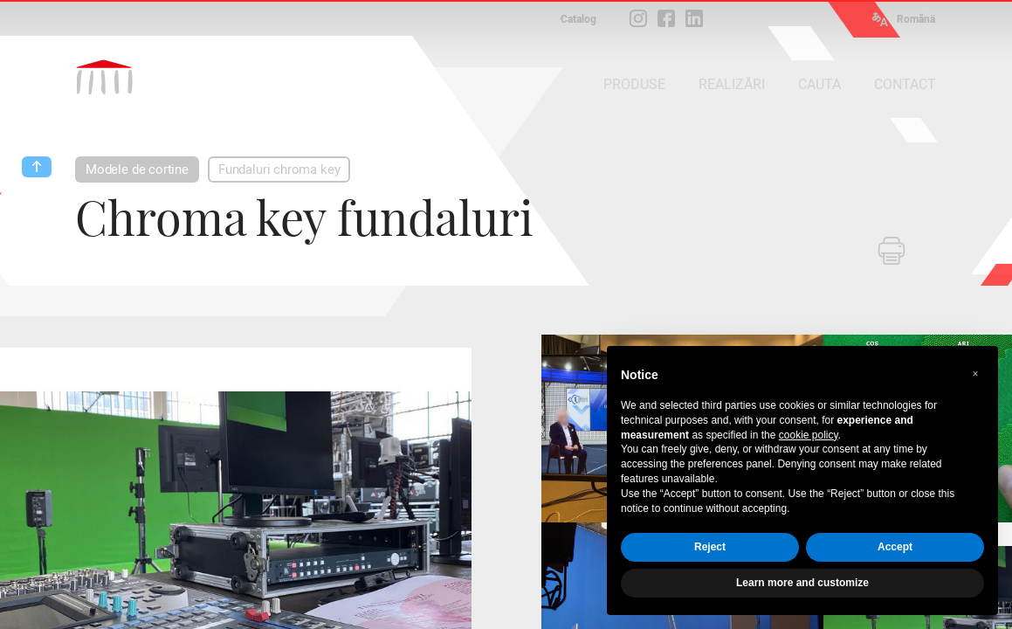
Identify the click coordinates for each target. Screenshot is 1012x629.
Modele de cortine (137, 169)
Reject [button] (710, 547)
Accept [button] (895, 547)
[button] (975, 374)
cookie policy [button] (808, 435)
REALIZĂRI (732, 84)
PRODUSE (634, 84)
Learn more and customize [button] (802, 583)
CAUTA (819, 84)
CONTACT (905, 84)
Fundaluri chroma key (279, 169)
